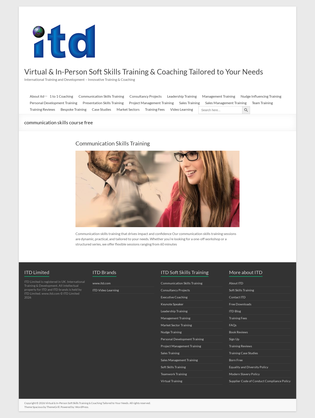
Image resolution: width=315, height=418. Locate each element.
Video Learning (181, 109)
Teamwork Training (174, 374)
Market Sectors (128, 109)
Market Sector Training (176, 325)
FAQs (232, 325)
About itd (37, 96)
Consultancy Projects (146, 96)
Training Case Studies (243, 353)
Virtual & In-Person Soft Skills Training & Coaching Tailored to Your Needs (149, 71)
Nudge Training (171, 332)
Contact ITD (237, 297)
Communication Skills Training (101, 96)
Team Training (262, 103)
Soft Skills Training (173, 367)
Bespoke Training (73, 109)
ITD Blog (235, 311)
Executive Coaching (174, 297)
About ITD (236, 283)
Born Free (236, 360)
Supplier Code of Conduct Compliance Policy (259, 381)
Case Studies (101, 109)
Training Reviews (42, 109)
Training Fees (155, 109)
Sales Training (189, 103)
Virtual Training (171, 381)
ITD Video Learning (106, 290)
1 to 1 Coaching (61, 96)
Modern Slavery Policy (244, 374)
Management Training (218, 96)
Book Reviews (238, 332)
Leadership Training (182, 96)
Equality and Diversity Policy (248, 367)
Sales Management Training (226, 103)
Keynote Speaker (172, 304)
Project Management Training (151, 103)
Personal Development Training (53, 103)
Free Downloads (240, 304)
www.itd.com (102, 283)
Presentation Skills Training (103, 103)
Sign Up (234, 339)
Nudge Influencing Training (261, 96)
